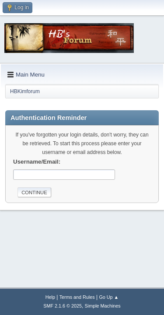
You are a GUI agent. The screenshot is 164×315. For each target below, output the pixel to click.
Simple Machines (103, 305)
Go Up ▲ (109, 297)
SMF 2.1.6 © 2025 (62, 305)
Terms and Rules (77, 297)
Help (50, 297)
